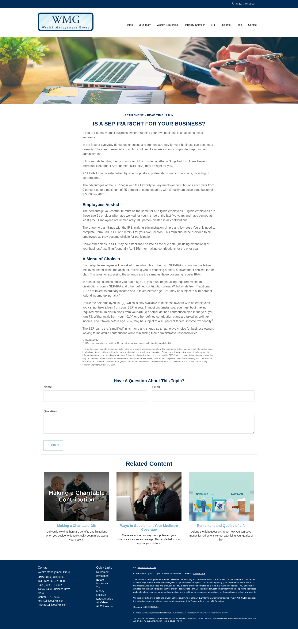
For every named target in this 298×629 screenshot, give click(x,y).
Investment (102, 575)
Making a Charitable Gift (76, 526)
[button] (145, 22)
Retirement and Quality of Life (221, 526)
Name (48, 387)
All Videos (102, 602)
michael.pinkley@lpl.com (52, 604)
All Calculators (104, 606)
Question (50, 411)
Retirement (102, 572)
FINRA (218, 613)
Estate (100, 579)
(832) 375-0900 (243, 3)
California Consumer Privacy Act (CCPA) (229, 598)
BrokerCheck (199, 573)
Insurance (102, 583)
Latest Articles (104, 598)
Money (100, 591)
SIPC (226, 613)
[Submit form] (53, 445)
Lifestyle (101, 594)
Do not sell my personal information (207, 601)
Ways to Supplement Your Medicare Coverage (149, 527)
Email (156, 387)
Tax (98, 587)
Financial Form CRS (147, 567)
